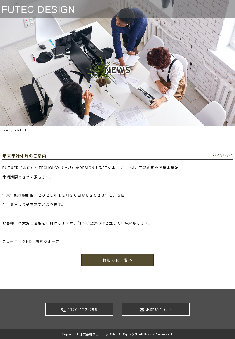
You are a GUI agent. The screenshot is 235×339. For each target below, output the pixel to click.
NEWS (139, 9)
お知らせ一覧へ (117, 260)
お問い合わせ (156, 309)
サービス (158, 9)
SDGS (199, 9)
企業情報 (180, 9)
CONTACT (220, 9)
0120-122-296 (79, 309)
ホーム (7, 130)
